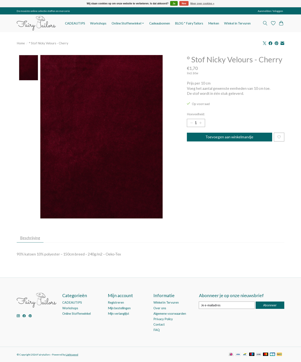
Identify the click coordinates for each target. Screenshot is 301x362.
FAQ (156, 330)
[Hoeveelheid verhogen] (201, 123)
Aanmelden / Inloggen (270, 11)
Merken (213, 23)
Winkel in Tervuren (237, 23)
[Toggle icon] (265, 23)
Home (21, 43)
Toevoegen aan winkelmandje (229, 137)
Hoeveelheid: (196, 114)
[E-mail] (226, 305)
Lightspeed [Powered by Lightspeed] (72, 354)
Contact (159, 324)
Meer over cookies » (202, 3)
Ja (173, 3)
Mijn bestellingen (119, 308)
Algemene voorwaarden (169, 314)
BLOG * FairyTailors (189, 23)
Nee (184, 3)
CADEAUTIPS (75, 23)
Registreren (116, 303)
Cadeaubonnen (159, 23)
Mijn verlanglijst (118, 314)
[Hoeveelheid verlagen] (191, 123)
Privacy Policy (163, 319)
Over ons (159, 308)
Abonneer (270, 305)
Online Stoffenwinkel (76, 314)
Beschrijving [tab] (30, 238)
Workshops (98, 23)
